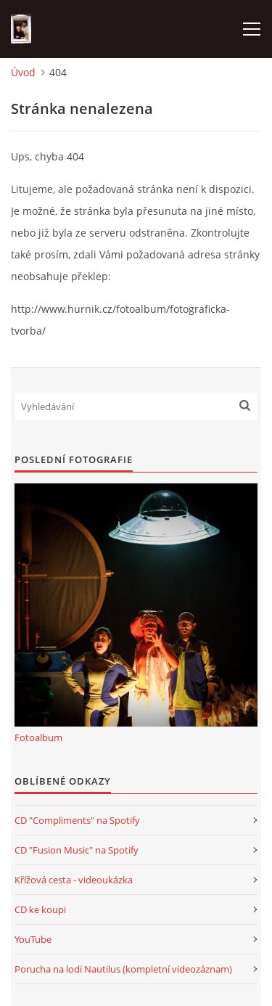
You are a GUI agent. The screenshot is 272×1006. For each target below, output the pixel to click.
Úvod (23, 72)
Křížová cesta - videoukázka (74, 879)
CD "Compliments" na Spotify (77, 820)
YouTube (33, 939)
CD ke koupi (40, 909)
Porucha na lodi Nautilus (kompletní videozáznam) (123, 969)
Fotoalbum (38, 737)
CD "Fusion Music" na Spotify (77, 849)
